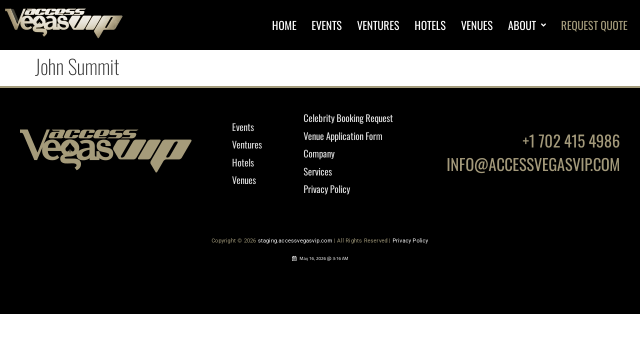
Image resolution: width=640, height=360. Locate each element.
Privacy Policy (410, 241)
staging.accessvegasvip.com (295, 241)
